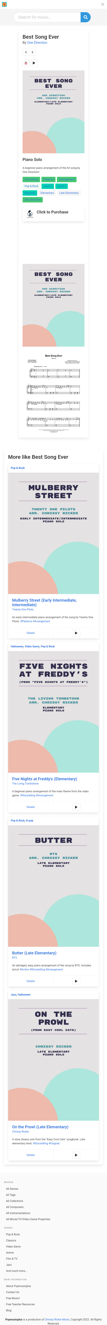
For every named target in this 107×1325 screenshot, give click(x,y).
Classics (11, 1240)
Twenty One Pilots (23, 609)
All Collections (14, 1201)
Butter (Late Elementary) (34, 953)
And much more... (16, 1270)
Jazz (13, 994)
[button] (102, 4)
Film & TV (11, 1258)
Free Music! (13, 1298)
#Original (54, 1143)
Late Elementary (69, 193)
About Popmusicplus (18, 1286)
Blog (8, 1310)
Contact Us (12, 1292)
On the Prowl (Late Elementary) (40, 1127)
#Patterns (26, 621)
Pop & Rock (31, 186)
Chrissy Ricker (20, 1131)
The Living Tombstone (25, 783)
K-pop (29, 820)
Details (31, 633)
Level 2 (61, 186)
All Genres (12, 1188)
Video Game (32, 646)
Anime (10, 1252)
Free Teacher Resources (20, 1304)
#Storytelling (27, 795)
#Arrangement (41, 621)
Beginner (30, 193)
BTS (14, 957)
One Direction (37, 43)
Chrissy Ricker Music (57, 1319)
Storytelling (31, 179)
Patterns (48, 179)
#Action (24, 969)
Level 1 (48, 186)
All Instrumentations (18, 1213)
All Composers (15, 1207)
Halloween (17, 646)
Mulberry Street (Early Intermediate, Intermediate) (44, 602)
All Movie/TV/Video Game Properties (28, 1219)
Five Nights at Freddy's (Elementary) (44, 779)
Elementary (47, 193)
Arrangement (67, 179)
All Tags (10, 1195)
